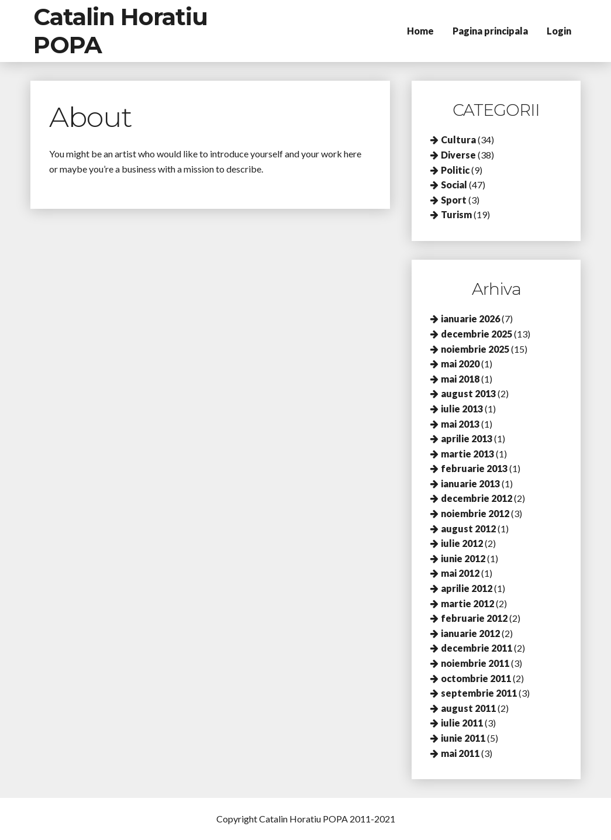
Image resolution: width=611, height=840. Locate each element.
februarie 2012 (474, 618)
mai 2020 (460, 363)
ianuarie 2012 (470, 633)
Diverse (458, 154)
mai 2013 (460, 423)
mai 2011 (460, 753)
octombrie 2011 (476, 678)
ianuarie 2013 (470, 483)
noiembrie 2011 (475, 663)
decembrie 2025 (476, 333)
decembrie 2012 (476, 498)
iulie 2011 (462, 722)
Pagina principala (490, 30)
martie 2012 (467, 603)
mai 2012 (460, 573)
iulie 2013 (462, 408)
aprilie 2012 (466, 588)
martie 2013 (467, 453)
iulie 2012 (462, 543)
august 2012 (468, 528)
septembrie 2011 (479, 692)
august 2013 (468, 393)
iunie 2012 (463, 558)
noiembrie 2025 (475, 348)
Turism (456, 214)
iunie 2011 (463, 737)
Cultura (458, 139)
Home (420, 30)
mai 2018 (460, 378)
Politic (455, 169)
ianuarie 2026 (470, 318)
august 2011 (468, 708)
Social (454, 184)
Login (559, 30)
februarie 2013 (474, 468)
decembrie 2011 (476, 647)
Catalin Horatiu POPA (120, 30)
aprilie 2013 (466, 438)
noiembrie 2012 (475, 513)
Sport (454, 199)
